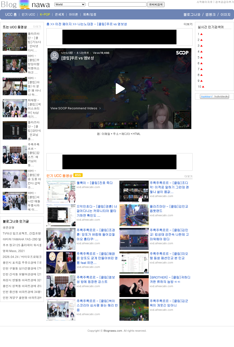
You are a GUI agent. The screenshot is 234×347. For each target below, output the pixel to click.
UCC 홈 (11, 14)
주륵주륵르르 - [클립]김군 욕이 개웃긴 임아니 (169, 303)
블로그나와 (191, 14)
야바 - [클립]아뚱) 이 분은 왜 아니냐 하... (34, 86)
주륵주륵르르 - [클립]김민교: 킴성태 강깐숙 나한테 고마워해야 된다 (169, 234)
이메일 (106, 133)
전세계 (59, 14)
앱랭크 (210, 14)
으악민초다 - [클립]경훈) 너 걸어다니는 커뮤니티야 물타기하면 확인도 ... (97, 210)
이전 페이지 (63, 24)
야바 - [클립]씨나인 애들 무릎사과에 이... (34, 201)
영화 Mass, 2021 (14, 251)
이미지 (225, 14)
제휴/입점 (89, 14)
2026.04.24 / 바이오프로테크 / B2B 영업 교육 (33, 256)
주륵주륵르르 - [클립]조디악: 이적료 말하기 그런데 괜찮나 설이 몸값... (169, 187)
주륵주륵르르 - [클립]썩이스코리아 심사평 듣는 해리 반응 (97, 305)
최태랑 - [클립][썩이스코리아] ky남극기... (34, 108)
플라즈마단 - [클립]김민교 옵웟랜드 (169, 208)
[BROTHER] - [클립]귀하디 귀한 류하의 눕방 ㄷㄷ (170, 279)
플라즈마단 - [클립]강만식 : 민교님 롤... (34, 130)
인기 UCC (28, 14)
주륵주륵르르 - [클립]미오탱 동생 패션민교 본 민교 (169, 255)
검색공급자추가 (224, 2)
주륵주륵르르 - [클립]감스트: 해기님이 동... (33, 154)
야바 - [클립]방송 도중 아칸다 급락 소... (34, 179)
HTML (136, 133)
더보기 (37, 26)
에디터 (125, 133)
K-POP (45, 14)
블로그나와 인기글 (16, 221)
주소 (116, 133)
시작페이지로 (204, 2)
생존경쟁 (8, 227)
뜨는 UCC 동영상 (15, 27)
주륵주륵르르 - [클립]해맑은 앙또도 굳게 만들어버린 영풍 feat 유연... (97, 258)
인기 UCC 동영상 (59, 175)
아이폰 (73, 14)
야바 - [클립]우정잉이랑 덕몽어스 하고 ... (33, 64)
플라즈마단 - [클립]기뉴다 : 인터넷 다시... (34, 41)
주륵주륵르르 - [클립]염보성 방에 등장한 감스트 (96, 279)
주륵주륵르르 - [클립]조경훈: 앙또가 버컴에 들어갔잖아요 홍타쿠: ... (96, 234)
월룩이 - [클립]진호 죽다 (95, 182)
